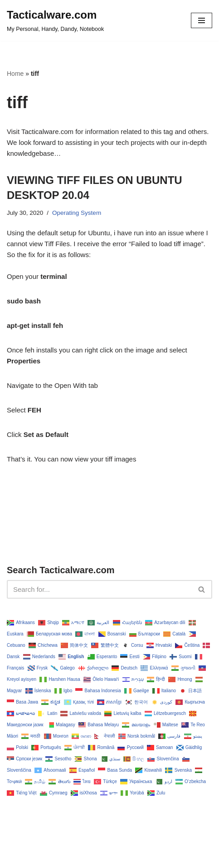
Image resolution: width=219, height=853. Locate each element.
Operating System (76, 212)
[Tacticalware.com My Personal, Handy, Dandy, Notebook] (55, 20)
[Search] (99, 589)
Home (15, 73)
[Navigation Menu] (201, 20)
